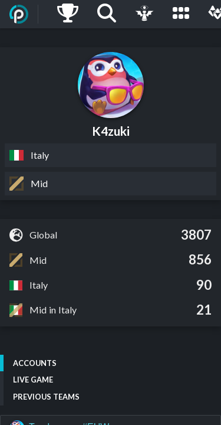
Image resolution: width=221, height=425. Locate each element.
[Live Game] (144, 14)
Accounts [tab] (35, 363)
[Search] (107, 14)
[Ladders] (68, 14)
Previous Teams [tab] (46, 396)
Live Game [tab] (33, 379)
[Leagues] (181, 14)
